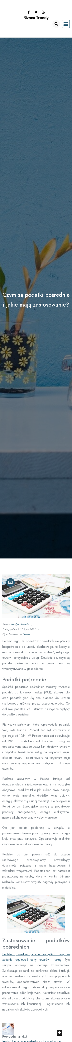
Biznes (26, 636)
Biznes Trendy (36, 18)
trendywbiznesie (20, 626)
